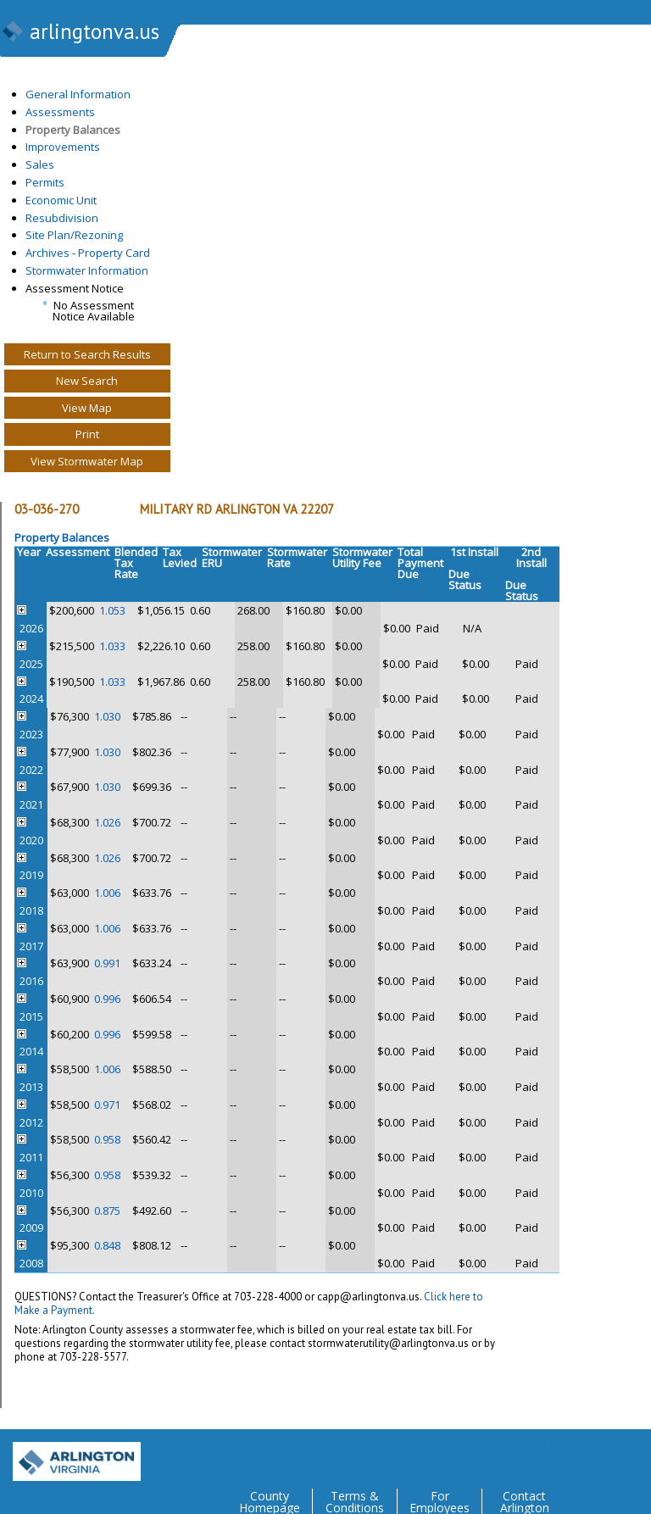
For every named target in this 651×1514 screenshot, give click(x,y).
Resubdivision (61, 217)
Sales (39, 164)
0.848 (107, 1245)
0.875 (107, 1210)
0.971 (107, 1104)
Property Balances (72, 129)
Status (464, 585)
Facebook (569, 1455)
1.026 (107, 822)
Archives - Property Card (87, 252)
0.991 (107, 963)
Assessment (77, 551)
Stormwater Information (86, 270)
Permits (44, 182)
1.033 (112, 646)
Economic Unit (61, 200)
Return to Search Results (87, 354)
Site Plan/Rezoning (74, 234)
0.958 (107, 1139)
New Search (87, 380)
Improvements (62, 146)
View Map (87, 407)
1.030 (107, 716)
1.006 (107, 892)
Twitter (535, 1455)
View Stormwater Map (87, 461)
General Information (78, 94)
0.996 (107, 998)
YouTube (637, 1455)
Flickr (603, 1455)
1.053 (112, 610)
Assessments (60, 112)
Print (87, 434)
